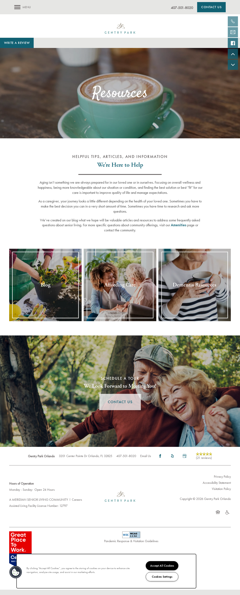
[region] (106, 571)
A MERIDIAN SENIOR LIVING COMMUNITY (38, 505)
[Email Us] (233, 32)
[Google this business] (185, 461)
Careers (77, 505)
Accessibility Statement (217, 488)
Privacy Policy (222, 482)
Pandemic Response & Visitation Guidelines (131, 546)
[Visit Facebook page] (160, 461)
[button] (211, 7)
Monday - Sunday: (21, 495)
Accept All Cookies (162, 565)
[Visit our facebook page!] (233, 43)
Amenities (178, 230)
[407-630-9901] (233, 21)
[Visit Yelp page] (172, 461)
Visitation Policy (221, 494)
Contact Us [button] (120, 407)
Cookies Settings (162, 576)
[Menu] (22, 7)
